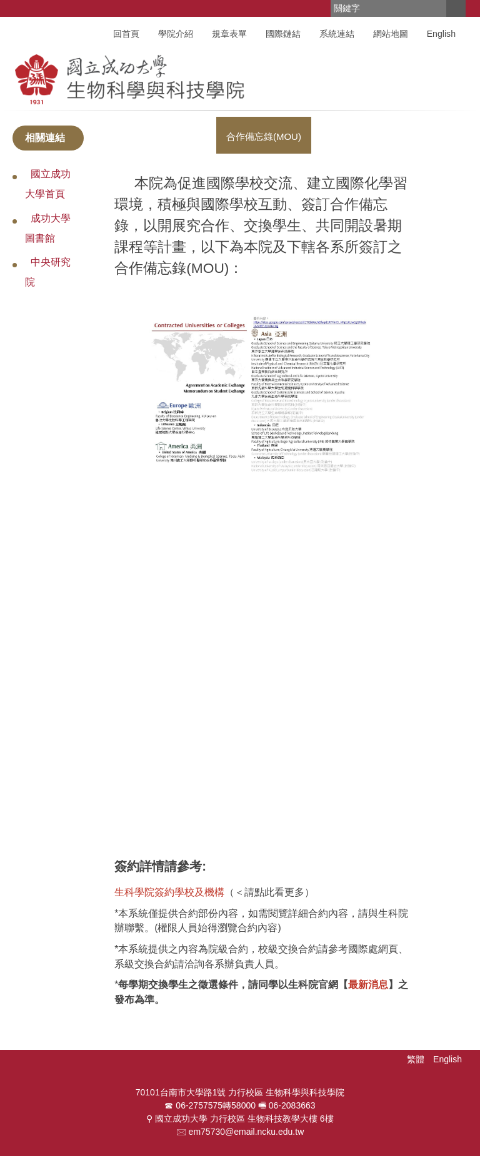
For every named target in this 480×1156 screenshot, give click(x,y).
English (441, 34)
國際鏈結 (283, 34)
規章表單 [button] (229, 34)
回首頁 (126, 34)
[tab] (263, 135)
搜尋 (456, 8)
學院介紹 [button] (175, 34)
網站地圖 (390, 34)
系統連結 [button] (336, 34)
